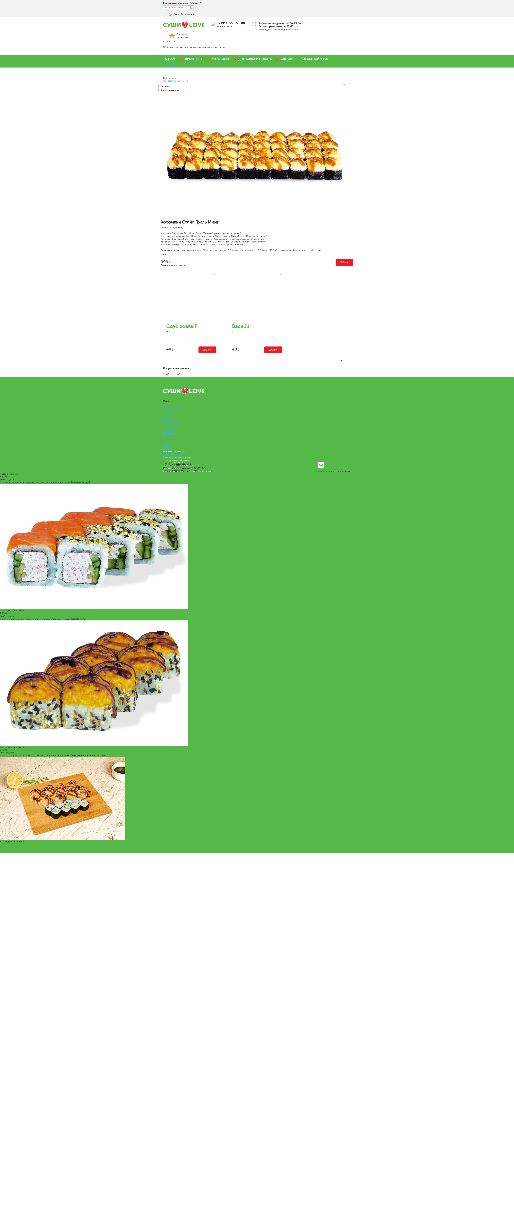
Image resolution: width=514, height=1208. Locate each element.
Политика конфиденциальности (177, 457)
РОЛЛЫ (167, 412)
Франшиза (168, 449)
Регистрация (187, 14)
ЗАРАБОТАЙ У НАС (315, 59)
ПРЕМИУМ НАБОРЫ (173, 410)
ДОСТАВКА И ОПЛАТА (255, 59)
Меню (166, 446)
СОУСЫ (167, 441)
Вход (176, 14)
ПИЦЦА (167, 418)
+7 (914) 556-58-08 (231, 23)
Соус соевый (182, 326)
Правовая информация (173, 463)
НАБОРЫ (167, 407)
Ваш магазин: (170, 3)
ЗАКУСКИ (168, 443)
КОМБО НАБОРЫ (172, 424)
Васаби (240, 326)
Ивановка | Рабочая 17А (190, 3)
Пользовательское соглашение (176, 460)
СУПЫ (166, 435)
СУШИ (166, 415)
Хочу (344, 262)
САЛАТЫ (167, 438)
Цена (185, 81)
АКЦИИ (286, 59)
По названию (169, 81)
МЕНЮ (170, 59)
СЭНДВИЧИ (169, 429)
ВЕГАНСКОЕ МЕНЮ (173, 421)
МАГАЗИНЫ (220, 59)
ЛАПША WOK (170, 426)
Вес (180, 81)
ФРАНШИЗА (193, 59)
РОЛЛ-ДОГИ (169, 432)
